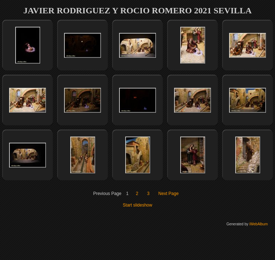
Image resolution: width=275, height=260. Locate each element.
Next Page (168, 193)
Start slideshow (137, 205)
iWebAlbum (258, 224)
